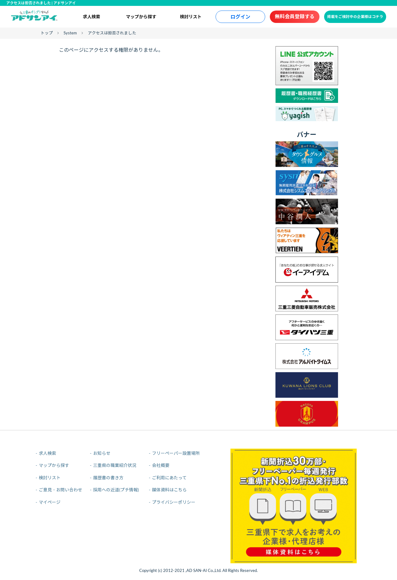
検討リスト (191, 16)
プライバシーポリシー (173, 502)
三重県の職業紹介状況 (114, 465)
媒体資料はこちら (169, 489)
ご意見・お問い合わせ (60, 489)
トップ (47, 32)
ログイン (240, 17)
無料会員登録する (294, 16)
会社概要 (160, 465)
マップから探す (141, 16)
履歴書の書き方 (108, 477)
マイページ (49, 502)
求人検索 (91, 16)
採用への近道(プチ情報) (116, 489)
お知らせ (101, 453)
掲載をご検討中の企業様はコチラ (355, 16)
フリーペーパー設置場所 (176, 453)
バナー (306, 134)
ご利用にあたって (169, 477)
